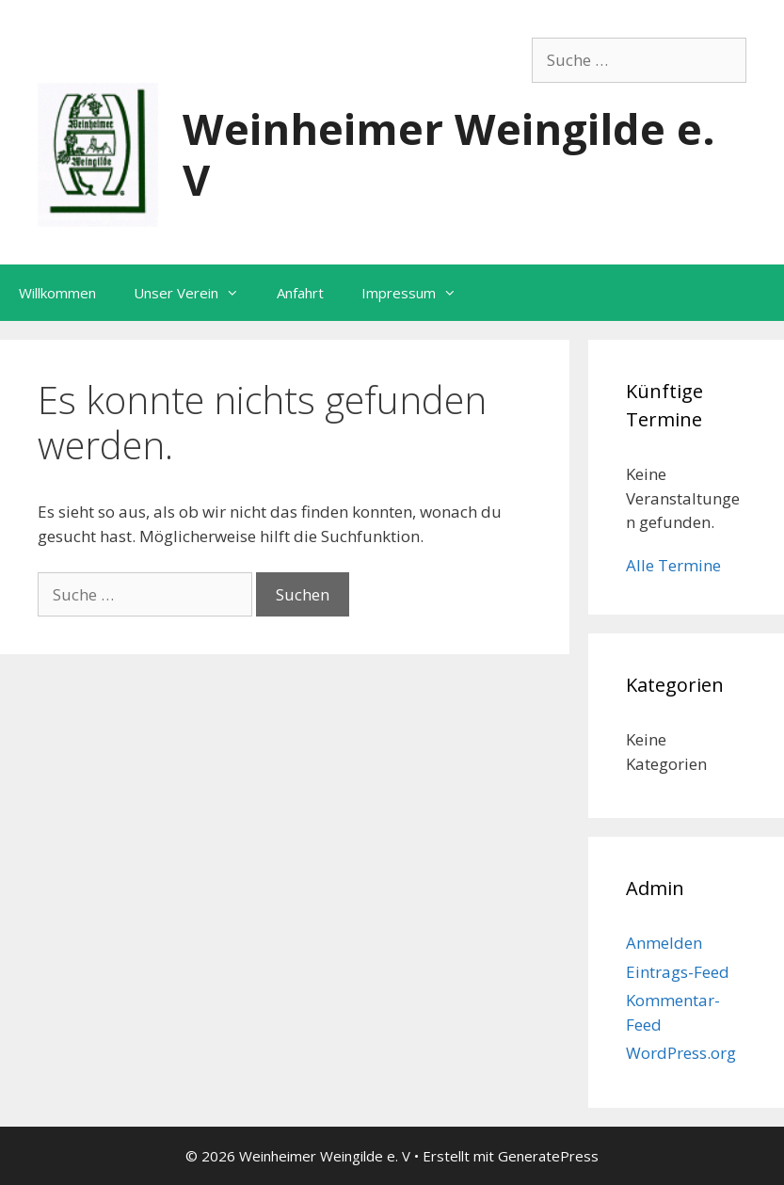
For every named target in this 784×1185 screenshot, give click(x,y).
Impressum (418, 292)
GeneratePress (548, 1155)
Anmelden (664, 942)
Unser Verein (196, 292)
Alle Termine (673, 565)
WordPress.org (681, 1053)
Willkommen (57, 292)
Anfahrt (300, 292)
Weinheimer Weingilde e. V (449, 154)
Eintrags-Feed (677, 972)
